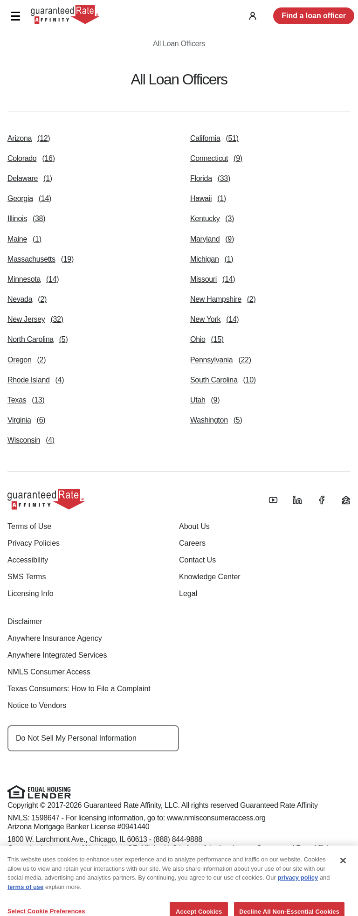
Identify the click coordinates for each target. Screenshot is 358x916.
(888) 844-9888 (177, 839)
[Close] (343, 872)
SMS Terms (26, 577)
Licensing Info (30, 593)
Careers (192, 543)
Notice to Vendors (36, 705)
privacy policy (298, 889)
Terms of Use (29, 526)
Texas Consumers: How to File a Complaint (79, 689)
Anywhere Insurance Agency (54, 638)
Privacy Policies (33, 543)
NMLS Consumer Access (48, 672)
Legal (188, 593)
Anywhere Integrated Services (57, 655)
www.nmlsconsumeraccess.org (216, 818)
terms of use (25, 898)
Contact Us (197, 560)
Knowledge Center (210, 577)
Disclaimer (24, 621)
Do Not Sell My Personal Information (76, 738)
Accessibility (27, 560)
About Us (194, 526)
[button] (15, 16)
